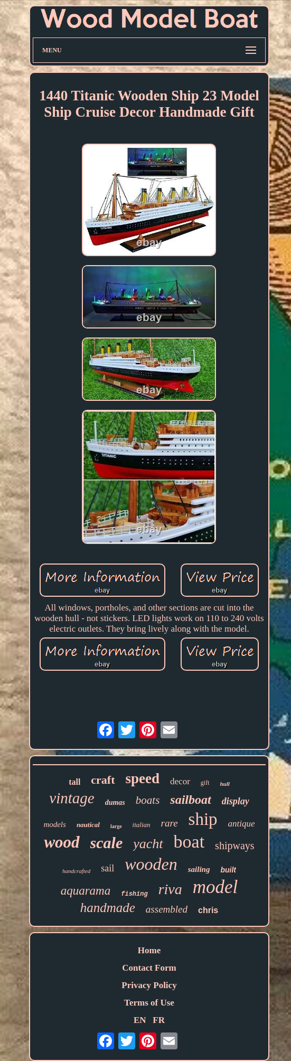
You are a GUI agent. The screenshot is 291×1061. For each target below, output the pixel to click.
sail (107, 868)
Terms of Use (149, 1003)
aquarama (86, 890)
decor (180, 781)
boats (148, 800)
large (116, 826)
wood (61, 842)
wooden (151, 864)
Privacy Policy (148, 985)
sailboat (190, 799)
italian (142, 825)
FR (159, 1020)
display (235, 801)
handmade (107, 907)
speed (143, 778)
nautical (88, 825)
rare (169, 823)
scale (106, 842)
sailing (199, 869)
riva (170, 889)
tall (74, 781)
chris (208, 910)
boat (189, 841)
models (54, 824)
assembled (166, 909)
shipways (234, 845)
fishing (134, 894)
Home (149, 950)
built (228, 870)
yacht (148, 843)
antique (241, 824)
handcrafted (76, 871)
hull (224, 784)
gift (205, 782)
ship (203, 819)
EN (140, 1020)
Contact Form (149, 968)
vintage (71, 798)
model (215, 887)
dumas (115, 802)
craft (103, 779)
